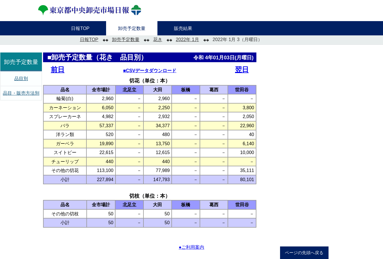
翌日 (242, 69)
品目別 (21, 78)
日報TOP (89, 39)
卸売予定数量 (125, 39)
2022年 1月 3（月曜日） (237, 39)
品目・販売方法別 (21, 93)
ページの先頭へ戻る (304, 252)
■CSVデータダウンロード (150, 70)
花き (157, 39)
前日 (57, 69)
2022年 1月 (187, 39)
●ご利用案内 (191, 247)
